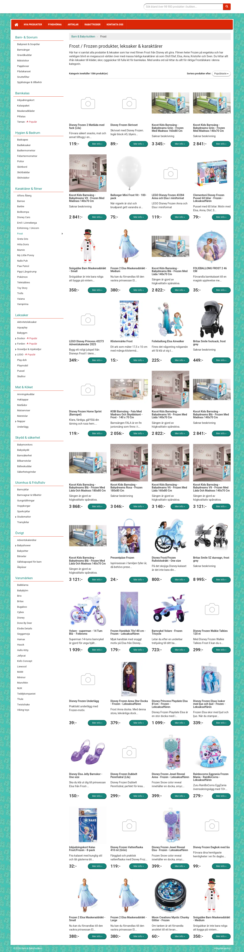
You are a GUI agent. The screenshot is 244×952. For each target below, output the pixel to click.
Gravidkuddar (24, 55)
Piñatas (21, 116)
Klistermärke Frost (121, 341)
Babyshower (24, 545)
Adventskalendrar (26, 540)
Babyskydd (23, 450)
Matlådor (22, 405)
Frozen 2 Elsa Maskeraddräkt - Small (87, 919)
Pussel (21, 370)
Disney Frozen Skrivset (124, 124)
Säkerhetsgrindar (26, 471)
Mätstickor (23, 60)
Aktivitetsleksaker (27, 322)
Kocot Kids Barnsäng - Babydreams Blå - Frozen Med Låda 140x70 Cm (170, 271)
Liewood (21, 666)
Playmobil (22, 365)
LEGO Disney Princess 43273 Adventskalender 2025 (86, 343)
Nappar (21, 421)
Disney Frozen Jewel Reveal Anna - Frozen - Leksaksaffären (170, 775)
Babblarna (22, 585)
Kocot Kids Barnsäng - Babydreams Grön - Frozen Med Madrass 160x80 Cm (167, 127)
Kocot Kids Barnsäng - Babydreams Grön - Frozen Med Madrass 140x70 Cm (209, 127)
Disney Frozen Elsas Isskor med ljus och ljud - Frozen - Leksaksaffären (209, 704)
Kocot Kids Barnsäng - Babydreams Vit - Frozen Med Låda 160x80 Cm (169, 487)
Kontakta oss (115, 24)
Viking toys (23, 709)
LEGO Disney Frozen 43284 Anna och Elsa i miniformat (168, 196)
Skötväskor (23, 177)
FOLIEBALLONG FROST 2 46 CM (210, 270)
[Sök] (227, 6)
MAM (20, 671)
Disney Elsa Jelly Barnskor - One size (85, 775)
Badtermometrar (26, 150)
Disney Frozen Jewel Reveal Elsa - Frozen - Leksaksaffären (170, 849)
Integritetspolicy (222, 948)
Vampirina (22, 304)
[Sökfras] (183, 6)
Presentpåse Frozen (122, 557)
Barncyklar (23, 489)
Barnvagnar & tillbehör (29, 495)
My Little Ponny (25, 255)
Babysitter (22, 550)
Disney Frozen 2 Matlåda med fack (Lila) (86, 126)
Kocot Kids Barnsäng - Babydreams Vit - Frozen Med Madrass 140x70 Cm (86, 198)
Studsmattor (24, 516)
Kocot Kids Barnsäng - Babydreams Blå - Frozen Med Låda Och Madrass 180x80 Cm (87, 487)
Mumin (21, 250)
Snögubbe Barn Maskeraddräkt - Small (87, 270)
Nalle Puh (22, 260)
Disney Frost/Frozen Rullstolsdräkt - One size (166, 559)
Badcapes (22, 139)
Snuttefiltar (23, 76)
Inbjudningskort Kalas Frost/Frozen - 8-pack (82, 849)
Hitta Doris (23, 244)
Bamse (21, 201)
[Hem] (16, 24)
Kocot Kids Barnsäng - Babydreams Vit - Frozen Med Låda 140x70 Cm (169, 414)
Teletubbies (23, 282)
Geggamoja (23, 633)
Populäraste (221, 73)
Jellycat (21, 655)
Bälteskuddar (24, 466)
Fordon (27, 343)
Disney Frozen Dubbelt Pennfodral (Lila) (123, 775)
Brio (19, 595)
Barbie (20, 206)
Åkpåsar (21, 567)
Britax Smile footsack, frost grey (209, 343)
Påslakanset (24, 71)
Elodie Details (24, 628)
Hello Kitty (22, 650)
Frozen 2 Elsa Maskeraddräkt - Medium (128, 270)
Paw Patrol (23, 266)
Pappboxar (23, 66)
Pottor (20, 161)
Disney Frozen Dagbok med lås (211, 847)
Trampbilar (23, 522)
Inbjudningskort (25, 100)
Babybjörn (22, 590)
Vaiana (21, 298)
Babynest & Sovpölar (28, 44)
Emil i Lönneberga (27, 222)
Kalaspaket (23, 105)
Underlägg (22, 426)
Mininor (21, 677)
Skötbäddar (23, 172)
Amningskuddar (26, 394)
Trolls (20, 293)
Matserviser (23, 410)
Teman (27, 121)
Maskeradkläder (26, 111)
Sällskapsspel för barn (29, 561)
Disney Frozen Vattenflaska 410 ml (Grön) (126, 849)
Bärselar (21, 556)
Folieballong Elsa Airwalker (168, 341)
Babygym (22, 332)
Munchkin (22, 682)
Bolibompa (23, 211)
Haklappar (22, 399)
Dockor (27, 338)
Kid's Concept (24, 661)
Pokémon (22, 277)
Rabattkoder (93, 24)
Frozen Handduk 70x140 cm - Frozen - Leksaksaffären (127, 632)
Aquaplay (22, 327)
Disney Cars (23, 217)
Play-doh (22, 360)
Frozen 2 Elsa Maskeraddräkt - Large (128, 919)
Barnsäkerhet (24, 455)
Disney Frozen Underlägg (84, 701)
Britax (20, 601)
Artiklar (73, 24)
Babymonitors (24, 444)
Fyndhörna (55, 24)
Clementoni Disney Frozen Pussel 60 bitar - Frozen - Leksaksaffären (208, 198)
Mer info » (97, 144)
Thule (20, 699)
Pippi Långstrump (27, 271)
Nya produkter (33, 24)
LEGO (26, 354)
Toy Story (22, 288)
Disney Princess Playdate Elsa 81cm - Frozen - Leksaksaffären (170, 704)
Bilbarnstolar (24, 460)
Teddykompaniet (26, 693)
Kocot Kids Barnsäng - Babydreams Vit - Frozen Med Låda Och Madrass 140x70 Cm (211, 487)
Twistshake (23, 704)
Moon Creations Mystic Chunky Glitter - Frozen (170, 919)
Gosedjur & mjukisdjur (29, 349)
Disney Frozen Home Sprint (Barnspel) (85, 413)
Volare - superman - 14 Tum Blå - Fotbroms (86, 632)
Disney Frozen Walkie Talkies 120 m (210, 632)
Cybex (20, 612)
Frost (20, 233)
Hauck (20, 644)
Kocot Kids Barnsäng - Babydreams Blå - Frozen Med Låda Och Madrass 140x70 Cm (87, 560)
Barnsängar (23, 49)
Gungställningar (26, 500)
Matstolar (22, 415)
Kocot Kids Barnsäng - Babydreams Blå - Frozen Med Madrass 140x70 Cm (211, 414)
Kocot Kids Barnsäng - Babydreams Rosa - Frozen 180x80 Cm (126, 487)
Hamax (21, 639)
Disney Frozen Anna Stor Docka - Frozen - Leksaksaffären (129, 702)
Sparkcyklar (23, 511)
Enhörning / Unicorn (28, 228)
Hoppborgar (23, 505)
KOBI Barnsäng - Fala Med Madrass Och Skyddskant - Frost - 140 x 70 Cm (126, 414)
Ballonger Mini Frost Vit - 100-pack (128, 196)
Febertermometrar (27, 156)
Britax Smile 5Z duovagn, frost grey (211, 559)
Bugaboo (22, 606)
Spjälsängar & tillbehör (29, 82)
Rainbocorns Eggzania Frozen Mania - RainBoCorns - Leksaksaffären (211, 777)
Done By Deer (24, 623)
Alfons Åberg (24, 195)
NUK (19, 688)
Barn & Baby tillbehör (42, 6)
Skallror (21, 376)
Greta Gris (22, 238)
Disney (21, 617)
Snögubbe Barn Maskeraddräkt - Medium (211, 919)
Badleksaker (24, 145)
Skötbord (22, 166)
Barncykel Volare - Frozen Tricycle (167, 632)
